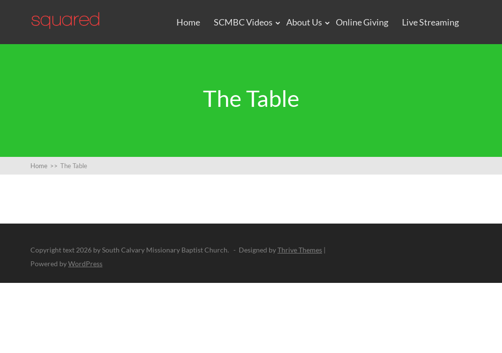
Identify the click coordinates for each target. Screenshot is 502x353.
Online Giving (362, 22)
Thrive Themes (299, 250)
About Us (304, 22)
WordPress (85, 263)
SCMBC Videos (243, 22)
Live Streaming (430, 22)
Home (188, 22)
